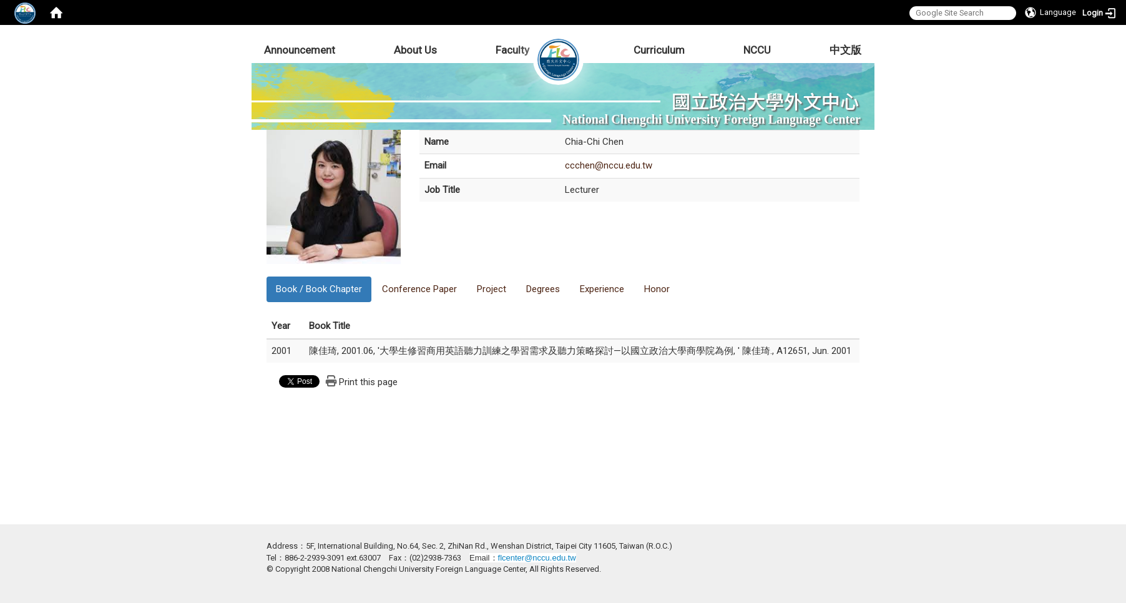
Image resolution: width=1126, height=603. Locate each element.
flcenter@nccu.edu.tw (537, 557)
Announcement (299, 50)
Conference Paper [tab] (419, 289)
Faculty (512, 50)
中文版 (845, 50)
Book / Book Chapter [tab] (319, 289)
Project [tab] (491, 289)
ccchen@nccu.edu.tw (608, 165)
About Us (415, 50)
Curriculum (659, 50)
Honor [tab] (657, 289)
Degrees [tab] (543, 289)
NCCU (757, 50)
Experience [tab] (602, 289)
